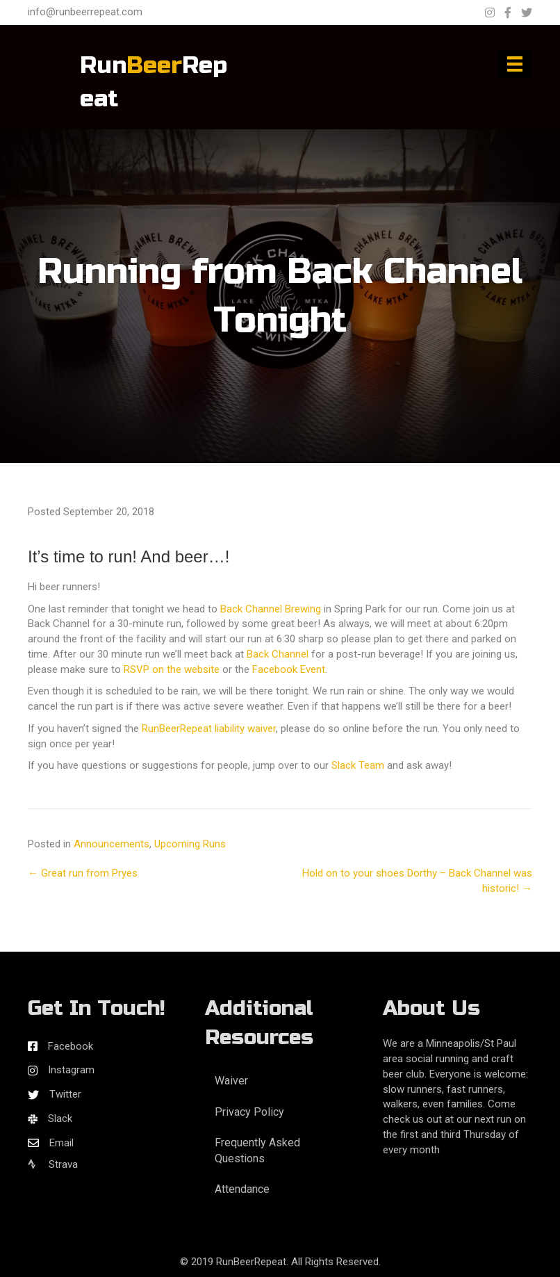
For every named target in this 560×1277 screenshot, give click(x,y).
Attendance (242, 1189)
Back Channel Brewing (270, 609)
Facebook (70, 1046)
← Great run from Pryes (83, 873)
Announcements (111, 844)
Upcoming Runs (190, 844)
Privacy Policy (249, 1112)
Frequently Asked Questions (257, 1150)
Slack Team (357, 765)
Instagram (71, 1070)
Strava (53, 1164)
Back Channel (277, 654)
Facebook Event (288, 669)
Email (61, 1143)
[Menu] (514, 64)
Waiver (231, 1080)
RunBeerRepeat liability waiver (209, 728)
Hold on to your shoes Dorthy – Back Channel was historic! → (417, 881)
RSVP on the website (172, 669)
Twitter (65, 1094)
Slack (60, 1118)
